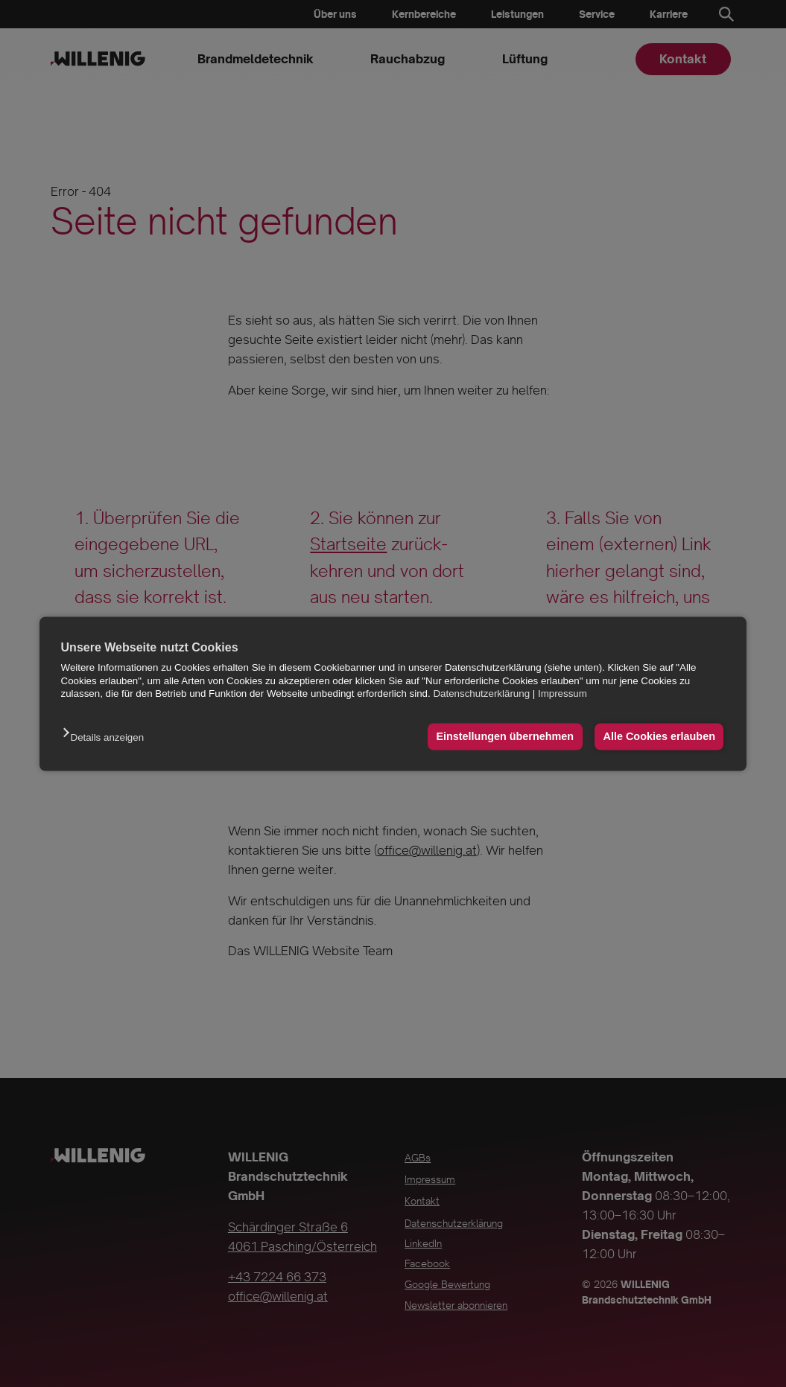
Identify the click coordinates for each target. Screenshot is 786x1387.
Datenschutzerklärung (481, 693)
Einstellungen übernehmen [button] (505, 737)
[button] (107, 738)
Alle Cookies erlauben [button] (659, 737)
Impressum (562, 693)
